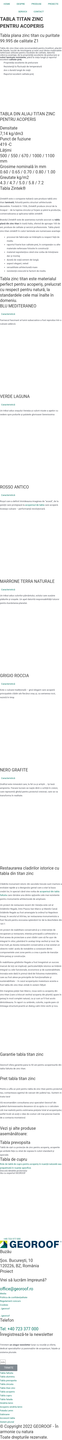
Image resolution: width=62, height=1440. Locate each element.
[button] (31, 314)
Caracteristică (8, 314)
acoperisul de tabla (34, 505)
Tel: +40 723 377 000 (19, 1329)
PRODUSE (36, 4)
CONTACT (39, 11)
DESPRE (21, 4)
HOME (7, 4)
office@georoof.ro (16, 1288)
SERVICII (22, 11)
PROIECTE (53, 4)
